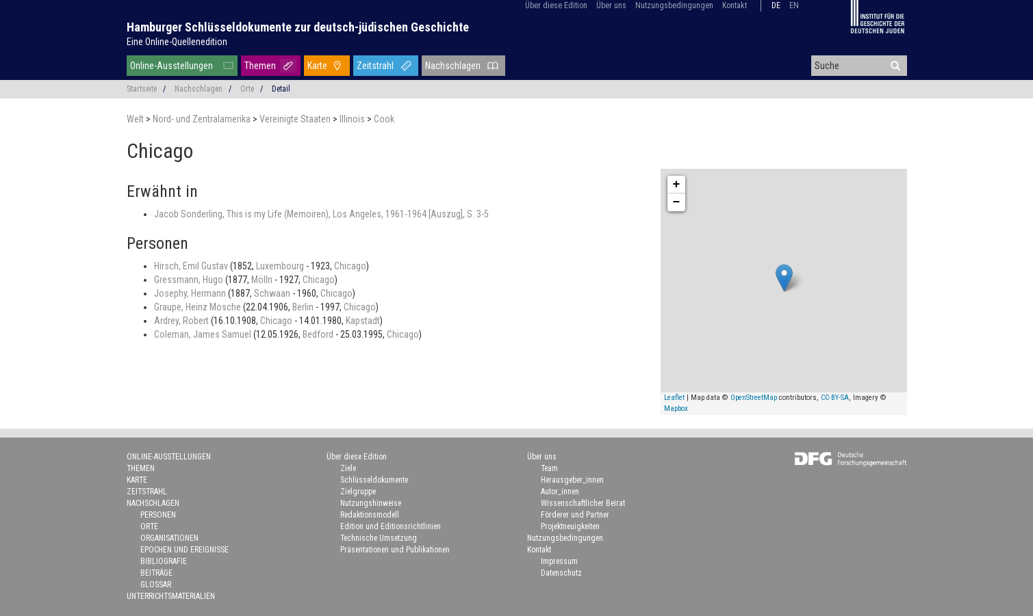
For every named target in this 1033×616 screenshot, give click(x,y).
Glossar (155, 584)
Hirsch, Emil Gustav (192, 265)
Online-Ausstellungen (171, 65)
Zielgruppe (358, 491)
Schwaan (273, 293)
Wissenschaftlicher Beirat (583, 503)
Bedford (319, 334)
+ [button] (676, 184)
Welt (136, 118)
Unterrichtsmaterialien (171, 596)
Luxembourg (281, 265)
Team (549, 468)
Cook (384, 118)
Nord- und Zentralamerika (203, 118)
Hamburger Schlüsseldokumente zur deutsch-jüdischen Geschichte (298, 27)
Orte (247, 89)
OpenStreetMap (753, 397)
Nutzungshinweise (370, 503)
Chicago (350, 265)
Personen (158, 515)
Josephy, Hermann (191, 293)
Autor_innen (560, 491)
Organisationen (169, 538)
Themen (260, 65)
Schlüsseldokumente (374, 480)
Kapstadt (363, 320)
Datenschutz (561, 573)
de (775, 5)
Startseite (142, 89)
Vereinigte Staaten (296, 118)
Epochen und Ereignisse (184, 549)
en (794, 5)
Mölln (263, 279)
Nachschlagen (453, 65)
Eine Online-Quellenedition (177, 41)
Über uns (611, 5)
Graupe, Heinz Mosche (198, 307)
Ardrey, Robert (182, 320)
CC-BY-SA (835, 397)
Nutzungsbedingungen (674, 5)
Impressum (559, 561)
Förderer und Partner (575, 515)
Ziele (348, 468)
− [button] (676, 202)
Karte (317, 65)
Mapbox (676, 408)
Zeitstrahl (375, 65)
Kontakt (734, 5)
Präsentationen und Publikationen (395, 549)
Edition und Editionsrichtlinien (390, 526)
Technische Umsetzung (378, 538)
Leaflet (674, 397)
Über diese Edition (556, 5)
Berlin (304, 307)
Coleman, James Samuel (203, 334)
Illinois (353, 118)
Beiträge (156, 573)
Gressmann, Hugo (189, 279)
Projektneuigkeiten (570, 526)
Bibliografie (163, 561)
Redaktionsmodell (369, 515)
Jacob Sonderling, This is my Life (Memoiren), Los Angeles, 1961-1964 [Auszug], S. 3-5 (321, 214)
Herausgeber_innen (572, 480)
